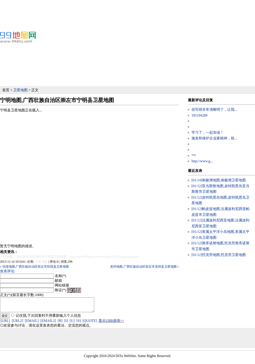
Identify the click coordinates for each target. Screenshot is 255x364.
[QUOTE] (90, 323)
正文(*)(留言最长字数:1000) (21, 295)
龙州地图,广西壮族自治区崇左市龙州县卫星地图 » (144, 266)
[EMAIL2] (48, 323)
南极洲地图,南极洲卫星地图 (218, 180)
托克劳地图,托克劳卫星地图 (218, 255)
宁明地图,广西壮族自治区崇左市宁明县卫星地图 (33, 256)
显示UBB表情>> (111, 323)
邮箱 (58, 280)
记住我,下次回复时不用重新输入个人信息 (48, 318)
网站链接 (62, 285)
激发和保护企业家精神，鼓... (214, 138)
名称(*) (60, 276)
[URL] (5, 323)
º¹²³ (193, 155)
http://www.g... (202, 161)
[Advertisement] (106, 10)
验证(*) (60, 290)
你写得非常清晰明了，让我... (214, 109)
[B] (60, 323)
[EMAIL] (31, 323)
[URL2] (17, 323)
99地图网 (18, 37)
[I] (66, 323)
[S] (78, 323)
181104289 (199, 115)
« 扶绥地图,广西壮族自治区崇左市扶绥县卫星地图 (34, 266)
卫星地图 (20, 90)
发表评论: (7, 271)
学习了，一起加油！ (207, 132)
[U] (72, 323)
